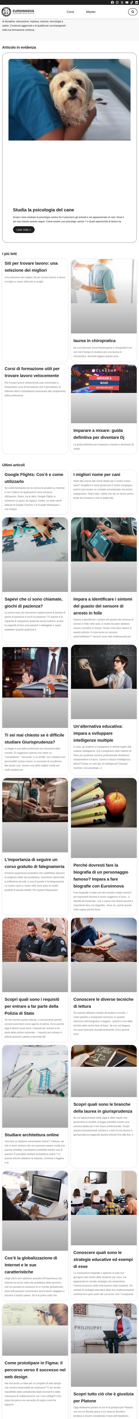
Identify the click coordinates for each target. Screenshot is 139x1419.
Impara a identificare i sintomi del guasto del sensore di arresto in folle (102, 606)
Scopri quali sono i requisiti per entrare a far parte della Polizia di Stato (32, 1006)
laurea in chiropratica (94, 340)
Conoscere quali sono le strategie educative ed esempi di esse (103, 1229)
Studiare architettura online (32, 1118)
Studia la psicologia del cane (43, 209)
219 (78, 1387)
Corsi (70, 11)
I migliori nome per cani (96, 474)
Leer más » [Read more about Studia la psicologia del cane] (24, 229)
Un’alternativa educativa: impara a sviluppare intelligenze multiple (98, 733)
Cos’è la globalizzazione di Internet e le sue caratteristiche (31, 1233)
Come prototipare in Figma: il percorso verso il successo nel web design (35, 1331)
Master (91, 11)
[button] (132, 11)
